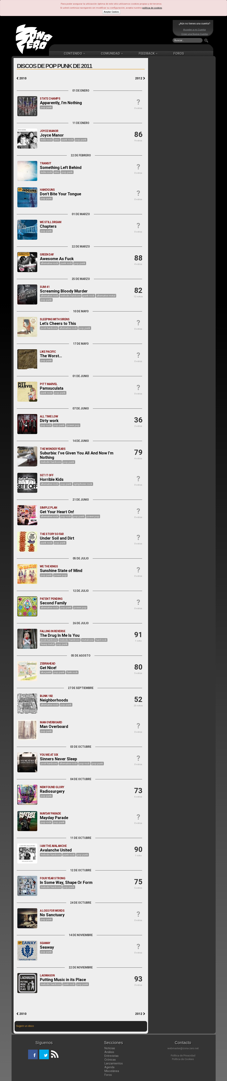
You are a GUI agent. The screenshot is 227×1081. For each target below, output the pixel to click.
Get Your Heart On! (57, 512)
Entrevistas (111, 1055)
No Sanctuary (52, 915)
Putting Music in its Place (63, 979)
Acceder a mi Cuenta (194, 29)
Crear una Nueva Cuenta (194, 34)
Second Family (53, 603)
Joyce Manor (52, 135)
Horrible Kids (52, 479)
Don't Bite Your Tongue (60, 194)
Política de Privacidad (183, 1055)
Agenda (109, 1067)
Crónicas (110, 1059)
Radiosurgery (52, 791)
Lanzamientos (113, 1063)
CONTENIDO (74, 53)
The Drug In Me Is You (60, 635)
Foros (108, 1074)
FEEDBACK (148, 53)
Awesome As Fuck (57, 259)
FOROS (178, 53)
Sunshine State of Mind (61, 570)
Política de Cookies (183, 1059)
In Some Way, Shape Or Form (66, 882)
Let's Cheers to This (58, 323)
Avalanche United (56, 850)
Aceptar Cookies (111, 12)
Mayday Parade (54, 817)
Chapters (48, 226)
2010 (22, 78)
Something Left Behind (61, 167)
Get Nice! (48, 668)
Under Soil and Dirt (57, 538)
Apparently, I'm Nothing (61, 103)
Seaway (47, 947)
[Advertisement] (112, 32)
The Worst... (51, 356)
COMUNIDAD (112, 53)
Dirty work (49, 420)
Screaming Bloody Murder (64, 291)
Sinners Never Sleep (58, 759)
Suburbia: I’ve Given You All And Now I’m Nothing (76, 455)
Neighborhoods (54, 700)
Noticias (109, 1048)
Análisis (109, 1052)
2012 (140, 78)
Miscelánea (111, 1071)
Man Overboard (54, 726)
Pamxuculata (51, 388)
